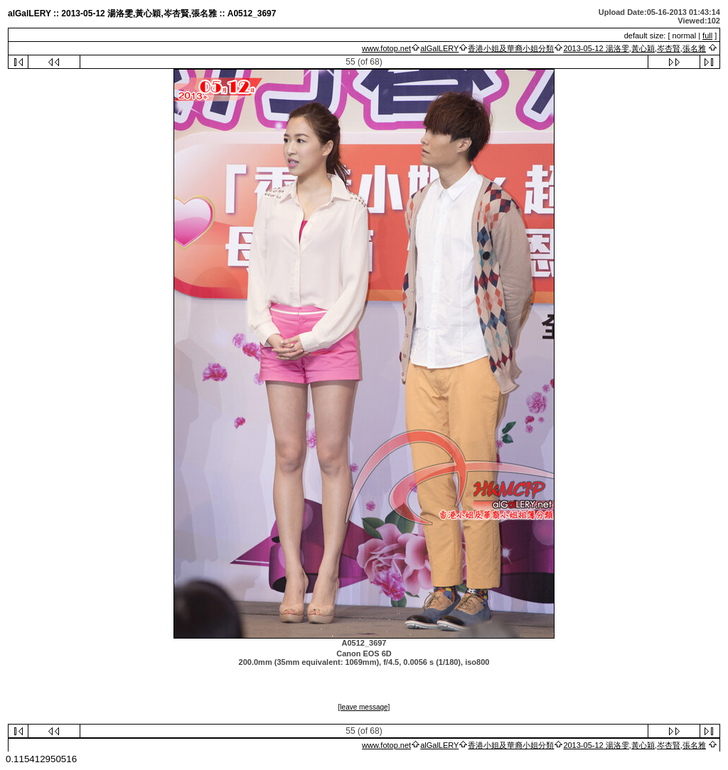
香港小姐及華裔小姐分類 (511, 48)
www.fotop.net (386, 48)
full (707, 35)
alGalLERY (439, 48)
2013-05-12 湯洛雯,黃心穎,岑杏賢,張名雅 (634, 48)
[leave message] (364, 707)
